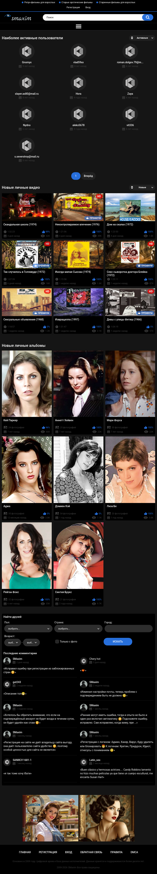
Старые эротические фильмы (77, 2)
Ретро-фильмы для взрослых (39, 2)
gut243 (17, 682)
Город (108, 622)
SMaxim (17, 658)
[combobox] (28, 628)
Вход (87, 7)
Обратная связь (91, 852)
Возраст (9, 636)
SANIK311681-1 (22, 760)
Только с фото (68, 641)
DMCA (134, 852)
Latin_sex (94, 760)
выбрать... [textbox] (14, 628)
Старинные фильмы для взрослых (117, 2)
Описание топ (15, 693)
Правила (116, 852)
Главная (25, 852)
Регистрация (73, 7)
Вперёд (88, 175)
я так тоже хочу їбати (17, 773)
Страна (58, 622)
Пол (6, 622)
